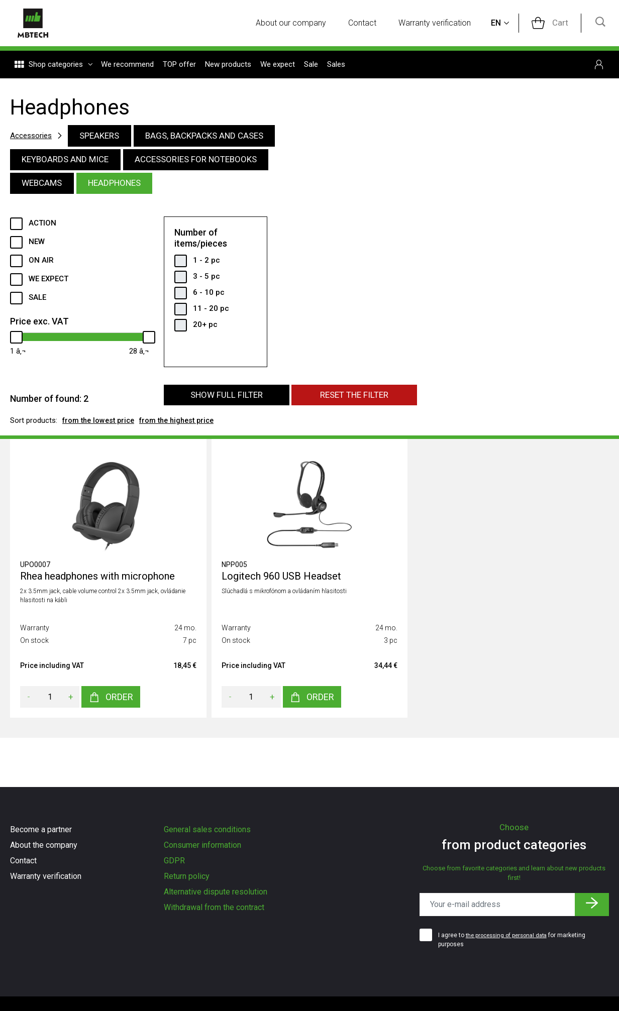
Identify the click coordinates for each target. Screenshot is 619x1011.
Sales (336, 65)
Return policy (187, 876)
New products (228, 65)
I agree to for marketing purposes (515, 940)
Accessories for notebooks (207, 161)
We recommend (127, 65)
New (37, 245)
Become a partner (41, 829)
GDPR (174, 860)
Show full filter (226, 399)
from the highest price (184, 425)
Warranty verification (441, 24)
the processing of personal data (510, 935)
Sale (311, 65)
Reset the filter (354, 399)
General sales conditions (207, 829)
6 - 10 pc (209, 295)
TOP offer (179, 65)
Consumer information (202, 845)
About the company (43, 845)
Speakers (105, 136)
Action (42, 226)
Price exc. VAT (39, 324)
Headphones (122, 186)
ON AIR (41, 263)
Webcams (44, 186)
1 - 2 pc (206, 263)
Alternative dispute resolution (215, 891)
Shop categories (53, 65)
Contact (369, 24)
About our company (298, 24)
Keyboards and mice (69, 161)
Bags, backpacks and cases (216, 136)
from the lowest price (100, 425)
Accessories (32, 136)
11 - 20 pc (211, 311)
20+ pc (205, 327)
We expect (277, 65)
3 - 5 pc (206, 279)
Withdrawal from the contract (214, 907)
